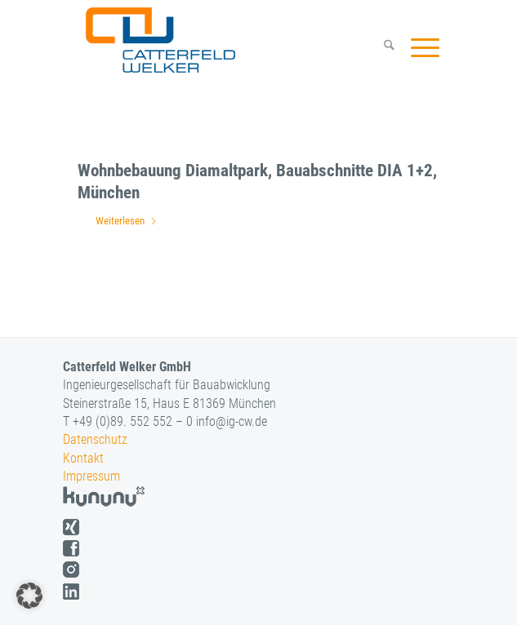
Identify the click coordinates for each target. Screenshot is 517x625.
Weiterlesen (127, 221)
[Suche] (381, 47)
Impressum (91, 476)
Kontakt (83, 458)
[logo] (226, 40)
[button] (29, 595)
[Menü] (416, 47)
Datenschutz (95, 439)
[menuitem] (381, 47)
